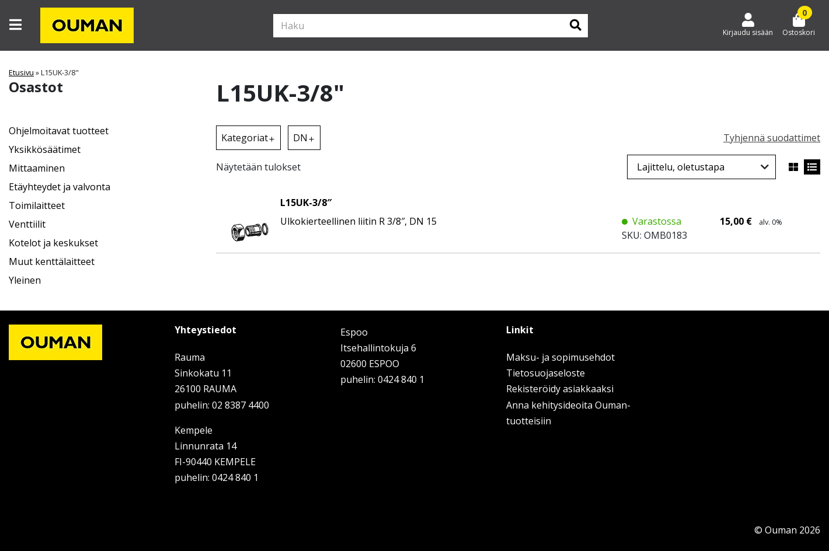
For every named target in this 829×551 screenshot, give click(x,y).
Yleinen (25, 280)
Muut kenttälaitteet (52, 261)
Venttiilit (27, 224)
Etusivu (21, 72)
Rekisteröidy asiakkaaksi (560, 388)
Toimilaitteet (37, 205)
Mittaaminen (37, 168)
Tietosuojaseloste (545, 373)
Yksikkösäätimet (45, 149)
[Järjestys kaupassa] (701, 167)
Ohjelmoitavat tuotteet (59, 130)
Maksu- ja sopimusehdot (560, 357)
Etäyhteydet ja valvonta (59, 186)
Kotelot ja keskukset (53, 242)
